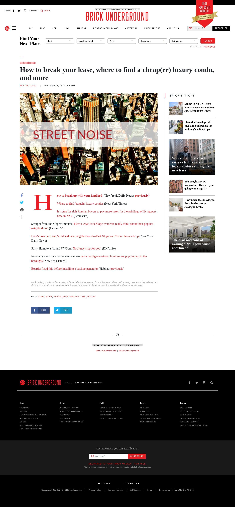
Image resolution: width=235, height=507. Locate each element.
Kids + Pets (145, 411)
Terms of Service (115, 490)
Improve (81, 28)
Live (67, 28)
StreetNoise (28, 63)
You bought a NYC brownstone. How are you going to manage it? (199, 185)
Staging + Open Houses (110, 408)
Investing (24, 411)
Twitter (19, 10)
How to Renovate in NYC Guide (194, 425)
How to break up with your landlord (80, 195)
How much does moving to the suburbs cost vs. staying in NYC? (199, 203)
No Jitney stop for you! (87, 248)
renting (91, 297)
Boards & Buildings (106, 28)
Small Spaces (186, 408)
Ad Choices (135, 490)
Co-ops (23, 422)
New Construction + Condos (33, 415)
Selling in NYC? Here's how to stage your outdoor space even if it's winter (199, 107)
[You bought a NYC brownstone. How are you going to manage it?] (176, 186)
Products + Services (189, 422)
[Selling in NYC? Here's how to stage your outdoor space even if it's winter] (176, 108)
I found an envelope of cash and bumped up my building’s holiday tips (198, 126)
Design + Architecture (190, 418)
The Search (65, 418)
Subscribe (137, 456)
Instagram (25, 10)
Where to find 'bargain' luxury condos (80, 203)
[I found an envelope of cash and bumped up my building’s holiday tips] (176, 127)
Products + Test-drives (150, 418)
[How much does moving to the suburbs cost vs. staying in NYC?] (176, 204)
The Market (25, 408)
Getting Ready (106, 415)
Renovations (186, 415)
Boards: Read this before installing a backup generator (64, 268)
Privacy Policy (94, 490)
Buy (31, 28)
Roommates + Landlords (71, 411)
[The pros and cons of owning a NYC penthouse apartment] (192, 234)
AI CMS (190, 490)
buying (58, 297)
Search (207, 41)
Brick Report (152, 28)
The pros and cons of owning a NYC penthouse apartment (191, 244)
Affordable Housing (29, 418)
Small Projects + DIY (189, 411)
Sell (55, 28)
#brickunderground (129, 350)
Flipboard (33, 10)
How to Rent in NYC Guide (71, 422)
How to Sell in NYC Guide (111, 418)
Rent (43, 28)
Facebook (13, 10)
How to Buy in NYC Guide (31, 429)
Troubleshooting (148, 422)
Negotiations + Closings (111, 411)
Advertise (131, 28)
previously (142, 195)
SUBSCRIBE (221, 28)
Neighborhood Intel (149, 415)
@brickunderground (106, 350)
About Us (173, 28)
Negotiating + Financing (31, 425)
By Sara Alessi (28, 86)
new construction (74, 297)
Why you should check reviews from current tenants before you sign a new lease (190, 164)
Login (149, 490)
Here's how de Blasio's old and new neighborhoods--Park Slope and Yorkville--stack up (85, 236)
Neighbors (144, 408)
